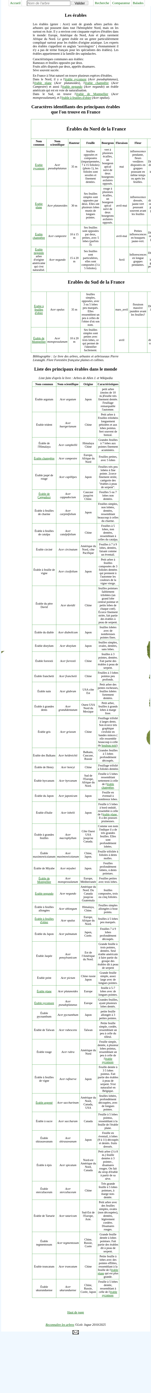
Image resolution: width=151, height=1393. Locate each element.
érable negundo (72, 86)
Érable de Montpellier (39, 340)
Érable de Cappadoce (44, 495)
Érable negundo (39, 251)
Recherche (102, 3)
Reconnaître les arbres (60, 1324)
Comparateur (121, 3)
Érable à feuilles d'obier (39, 309)
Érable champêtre (39, 236)
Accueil (15, 3)
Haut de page (75, 1312)
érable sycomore (75, 79)
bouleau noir (109, 745)
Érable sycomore (39, 166)
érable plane (43, 83)
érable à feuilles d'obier (76, 97)
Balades (138, 3)
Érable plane (39, 205)
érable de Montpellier (92, 94)
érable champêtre (97, 83)
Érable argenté (44, 1102)
